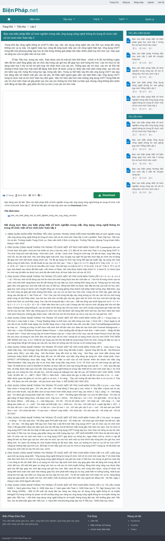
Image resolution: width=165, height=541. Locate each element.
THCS (96, 19)
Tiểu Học (67, 19)
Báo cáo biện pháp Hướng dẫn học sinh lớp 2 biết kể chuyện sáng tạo (147, 56)
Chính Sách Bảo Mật (100, 529)
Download (106, 195)
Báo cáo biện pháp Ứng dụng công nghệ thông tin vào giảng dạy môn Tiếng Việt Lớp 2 (147, 85)
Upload (151, 2)
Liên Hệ (94, 521)
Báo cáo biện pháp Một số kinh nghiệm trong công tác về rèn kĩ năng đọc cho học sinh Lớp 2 (147, 71)
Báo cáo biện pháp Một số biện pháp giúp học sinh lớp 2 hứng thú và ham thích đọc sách (147, 42)
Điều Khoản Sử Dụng (101, 525)
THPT (122, 19)
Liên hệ (161, 2)
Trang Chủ (114, 2)
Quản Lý (149, 19)
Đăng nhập (138, 2)
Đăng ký (126, 2)
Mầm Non (35, 19)
